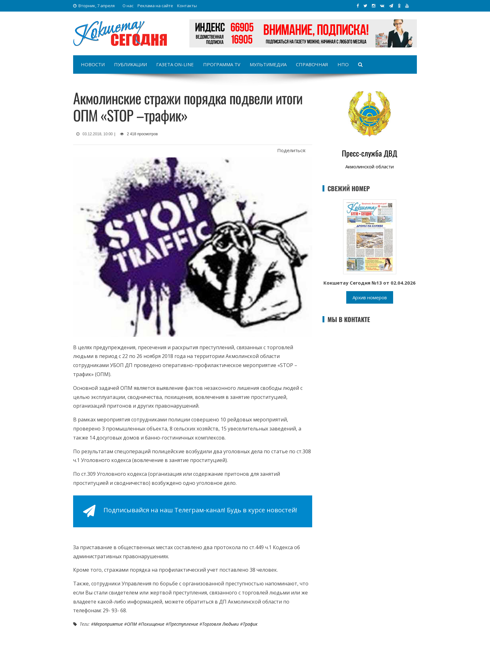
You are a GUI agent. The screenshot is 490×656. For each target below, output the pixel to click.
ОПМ (132, 624)
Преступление (183, 624)
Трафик (250, 624)
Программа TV (221, 64)
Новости (93, 64)
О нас (127, 5)
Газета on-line (175, 64)
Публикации (130, 64)
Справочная (312, 64)
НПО (343, 64)
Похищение (152, 624)
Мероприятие (108, 624)
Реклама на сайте (155, 5)
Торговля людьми (220, 624)
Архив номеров (369, 297)
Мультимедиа (268, 64)
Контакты (187, 5)
